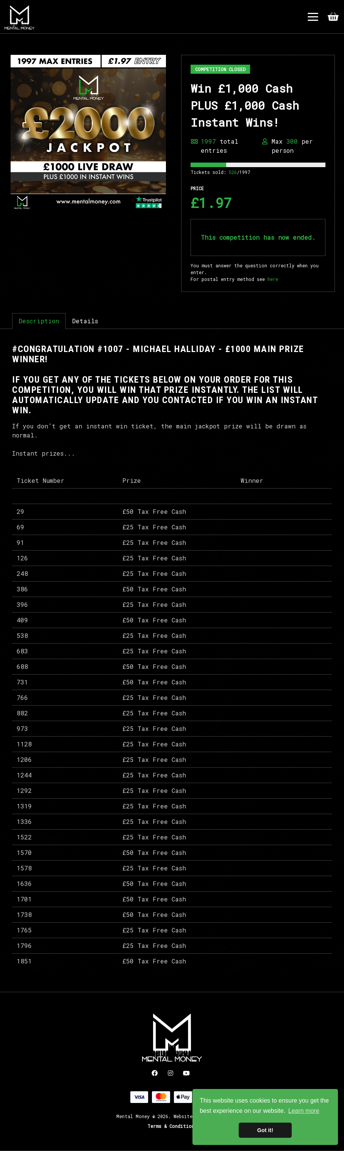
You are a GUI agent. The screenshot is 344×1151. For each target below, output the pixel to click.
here (272, 279)
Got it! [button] (265, 1130)
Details (85, 321)
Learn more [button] (303, 1111)
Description (39, 321)
